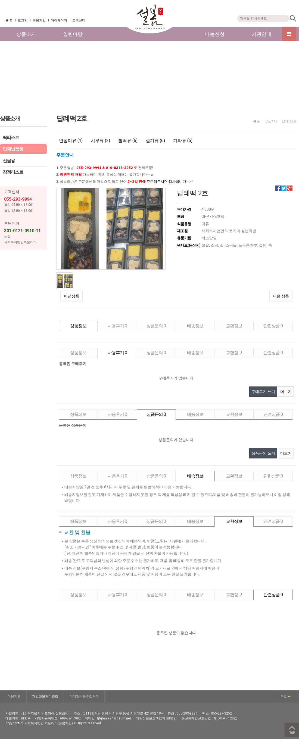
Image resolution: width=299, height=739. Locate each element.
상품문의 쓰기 (263, 453)
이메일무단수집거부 (84, 696)
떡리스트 (11, 137)
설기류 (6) (155, 140)
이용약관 (14, 696)
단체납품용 (13, 149)
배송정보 (195, 325)
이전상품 (71, 296)
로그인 (22, 20)
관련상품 (273, 325)
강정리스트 (13, 172)
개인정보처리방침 (45, 696)
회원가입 (39, 20)
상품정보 (78, 325)
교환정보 (234, 325)
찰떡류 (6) (128, 140)
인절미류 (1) (71, 140)
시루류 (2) (100, 140)
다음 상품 (281, 296)
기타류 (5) (182, 140)
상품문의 (156, 325)
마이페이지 (59, 20)
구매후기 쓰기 (263, 391)
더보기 (286, 391)
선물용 (9, 160)
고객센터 (78, 20)
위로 (286, 696)
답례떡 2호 (289, 121)
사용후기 (117, 325)
